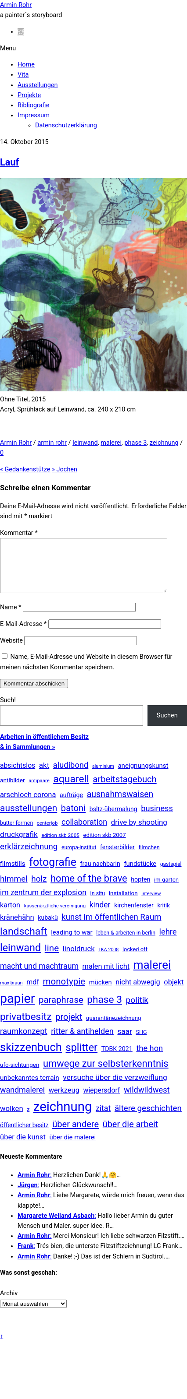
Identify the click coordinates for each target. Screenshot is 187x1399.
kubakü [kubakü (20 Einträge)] (48, 927)
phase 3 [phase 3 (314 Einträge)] (104, 1010)
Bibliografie (33, 105)
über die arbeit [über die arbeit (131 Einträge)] (130, 1135)
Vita (23, 74)
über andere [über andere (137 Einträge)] (75, 1134)
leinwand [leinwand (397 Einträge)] (20, 958)
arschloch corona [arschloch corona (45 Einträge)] (28, 805)
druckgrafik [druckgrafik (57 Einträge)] (19, 844)
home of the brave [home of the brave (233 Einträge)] (88, 888)
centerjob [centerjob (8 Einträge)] (47, 833)
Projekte (29, 95)
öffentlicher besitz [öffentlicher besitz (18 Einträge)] (24, 1135)
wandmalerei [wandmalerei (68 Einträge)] (22, 1100)
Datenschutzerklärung (66, 125)
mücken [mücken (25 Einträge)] (100, 993)
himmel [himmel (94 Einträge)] (14, 889)
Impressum (34, 115)
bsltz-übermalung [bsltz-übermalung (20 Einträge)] (113, 819)
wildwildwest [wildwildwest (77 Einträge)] (147, 1100)
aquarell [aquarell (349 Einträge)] (71, 789)
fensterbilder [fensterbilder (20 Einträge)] (117, 857)
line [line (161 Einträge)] (52, 958)
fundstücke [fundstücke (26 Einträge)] (140, 874)
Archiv (9, 1304)
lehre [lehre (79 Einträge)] (168, 942)
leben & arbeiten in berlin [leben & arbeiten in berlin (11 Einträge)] (125, 943)
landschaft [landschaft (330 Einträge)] (23, 942)
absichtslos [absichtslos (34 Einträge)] (17, 776)
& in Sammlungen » (27, 757)
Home (26, 64)
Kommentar (19, 533)
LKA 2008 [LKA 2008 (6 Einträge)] (108, 960)
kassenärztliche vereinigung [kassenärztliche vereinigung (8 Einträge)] (55, 916)
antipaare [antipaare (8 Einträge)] (39, 791)
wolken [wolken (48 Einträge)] (11, 1118)
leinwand (85, 442)
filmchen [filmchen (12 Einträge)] (149, 857)
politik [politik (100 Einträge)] (137, 1010)
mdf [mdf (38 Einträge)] (32, 992)
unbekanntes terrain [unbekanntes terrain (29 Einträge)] (29, 1088)
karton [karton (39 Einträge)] (10, 915)
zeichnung (164, 442)
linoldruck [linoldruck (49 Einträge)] (79, 959)
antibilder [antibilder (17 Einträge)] (12, 790)
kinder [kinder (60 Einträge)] (100, 915)
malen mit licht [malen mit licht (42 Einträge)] (106, 977)
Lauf (9, 162)
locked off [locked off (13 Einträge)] (134, 959)
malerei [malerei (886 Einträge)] (152, 975)
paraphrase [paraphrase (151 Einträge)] (61, 1010)
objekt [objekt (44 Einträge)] (173, 992)
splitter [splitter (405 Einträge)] (82, 1058)
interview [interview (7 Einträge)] (151, 904)
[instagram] (21, 31)
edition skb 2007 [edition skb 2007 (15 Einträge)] (104, 845)
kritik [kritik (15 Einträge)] (163, 916)
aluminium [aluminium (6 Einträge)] (103, 777)
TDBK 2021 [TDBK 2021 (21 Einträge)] (117, 1059)
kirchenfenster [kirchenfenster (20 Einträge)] (134, 915)
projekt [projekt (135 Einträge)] (68, 1027)
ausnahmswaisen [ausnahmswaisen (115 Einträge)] (120, 805)
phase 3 (135, 442)
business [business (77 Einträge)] (157, 818)
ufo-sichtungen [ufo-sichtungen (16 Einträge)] (19, 1075)
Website (11, 651)
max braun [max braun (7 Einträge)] (11, 993)
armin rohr (52, 442)
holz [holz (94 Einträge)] (39, 889)
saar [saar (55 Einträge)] (124, 1041)
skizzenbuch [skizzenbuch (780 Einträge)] (31, 1057)
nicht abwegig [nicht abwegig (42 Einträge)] (137, 992)
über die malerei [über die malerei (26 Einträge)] (72, 1148)
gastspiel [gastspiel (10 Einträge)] (171, 875)
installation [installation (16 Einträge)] (123, 903)
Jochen (64, 469)
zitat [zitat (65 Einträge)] (103, 1118)
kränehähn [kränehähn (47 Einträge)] (17, 927)
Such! (8, 710)
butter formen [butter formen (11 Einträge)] (16, 833)
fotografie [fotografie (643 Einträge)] (52, 872)
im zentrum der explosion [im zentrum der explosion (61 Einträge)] (43, 903)
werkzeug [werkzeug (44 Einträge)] (64, 1101)
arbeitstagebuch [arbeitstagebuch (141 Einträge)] (124, 789)
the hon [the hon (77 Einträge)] (149, 1058)
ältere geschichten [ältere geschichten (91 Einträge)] (148, 1119)
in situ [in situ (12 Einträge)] (97, 903)
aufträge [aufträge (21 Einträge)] (71, 805)
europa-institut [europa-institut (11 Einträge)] (79, 858)
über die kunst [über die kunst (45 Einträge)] (23, 1147)
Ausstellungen (38, 85)
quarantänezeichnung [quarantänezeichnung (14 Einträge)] (113, 1028)
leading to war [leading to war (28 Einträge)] (72, 943)
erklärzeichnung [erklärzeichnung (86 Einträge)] (29, 857)
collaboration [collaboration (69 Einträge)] (84, 832)
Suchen (167, 726)
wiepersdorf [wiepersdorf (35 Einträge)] (101, 1101)
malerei (111, 442)
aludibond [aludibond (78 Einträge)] (70, 775)
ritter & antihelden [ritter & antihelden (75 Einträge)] (82, 1041)
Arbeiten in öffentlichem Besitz (44, 747)
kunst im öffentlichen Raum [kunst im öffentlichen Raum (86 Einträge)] (111, 927)
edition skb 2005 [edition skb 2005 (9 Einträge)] (60, 846)
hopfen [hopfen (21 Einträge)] (140, 889)
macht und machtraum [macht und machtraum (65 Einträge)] (39, 976)
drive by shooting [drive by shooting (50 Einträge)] (139, 832)
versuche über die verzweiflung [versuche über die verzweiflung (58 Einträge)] (115, 1087)
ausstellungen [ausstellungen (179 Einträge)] (28, 818)
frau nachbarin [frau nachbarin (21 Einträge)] (100, 874)
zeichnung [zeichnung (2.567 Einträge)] (62, 1117)
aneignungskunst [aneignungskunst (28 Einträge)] (143, 776)
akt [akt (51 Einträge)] (44, 775)
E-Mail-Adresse (23, 634)
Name (10, 618)
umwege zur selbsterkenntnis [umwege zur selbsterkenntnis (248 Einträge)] (106, 1074)
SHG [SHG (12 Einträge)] (141, 1042)
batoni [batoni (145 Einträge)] (73, 818)
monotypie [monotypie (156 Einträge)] (64, 992)
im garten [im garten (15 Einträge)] (166, 890)
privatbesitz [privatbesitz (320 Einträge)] (26, 1027)
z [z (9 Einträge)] (28, 1120)
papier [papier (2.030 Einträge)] (17, 1009)
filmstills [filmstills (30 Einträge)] (12, 874)
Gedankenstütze (25, 469)
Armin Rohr (16, 442)
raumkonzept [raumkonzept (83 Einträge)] (23, 1042)
